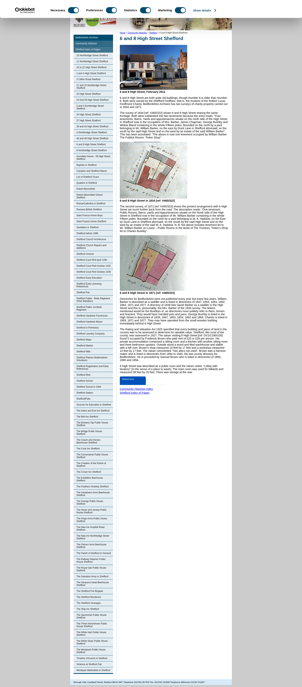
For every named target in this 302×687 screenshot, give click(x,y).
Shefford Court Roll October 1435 (93, 266)
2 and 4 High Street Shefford (91, 73)
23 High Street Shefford (88, 94)
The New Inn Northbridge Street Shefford (92, 537)
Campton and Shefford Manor (91, 171)
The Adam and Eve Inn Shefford (92, 410)
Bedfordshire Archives (87, 37)
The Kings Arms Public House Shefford (91, 520)
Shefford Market (84, 345)
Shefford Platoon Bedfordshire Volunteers (91, 359)
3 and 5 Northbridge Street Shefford (90, 107)
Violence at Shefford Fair (89, 664)
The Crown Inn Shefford (88, 472)
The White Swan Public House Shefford (92, 642)
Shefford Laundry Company (90, 333)
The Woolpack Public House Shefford (91, 651)
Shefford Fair (83, 292)
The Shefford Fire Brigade (89, 591)
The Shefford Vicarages (88, 603)
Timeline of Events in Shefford (91, 658)
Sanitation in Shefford (87, 227)
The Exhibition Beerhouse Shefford (89, 479)
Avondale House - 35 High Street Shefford (93, 157)
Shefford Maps (83, 339)
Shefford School (84, 381)
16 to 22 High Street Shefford (91, 67)
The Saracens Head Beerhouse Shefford (92, 583)
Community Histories (86, 43)
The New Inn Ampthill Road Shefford (90, 528)
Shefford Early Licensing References (89, 285)
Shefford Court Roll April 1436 (91, 260)
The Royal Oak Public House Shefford (91, 569)
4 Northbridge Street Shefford (91, 132)
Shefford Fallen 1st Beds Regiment (89, 308)
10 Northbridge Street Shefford (92, 55)
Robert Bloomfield (85, 189)
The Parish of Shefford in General (93, 553)
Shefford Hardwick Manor (89, 321)
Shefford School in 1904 (88, 386)
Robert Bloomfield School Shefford (89, 196)
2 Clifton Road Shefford (88, 79)
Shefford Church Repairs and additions (91, 246)
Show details (202, 26)
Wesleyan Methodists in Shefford (93, 670)
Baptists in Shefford (86, 165)
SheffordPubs (83, 398)
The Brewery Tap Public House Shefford (92, 424)
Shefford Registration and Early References (92, 367)
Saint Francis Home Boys (89, 215)
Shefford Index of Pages (88, 49)
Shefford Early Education (89, 277)
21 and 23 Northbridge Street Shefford (91, 86)
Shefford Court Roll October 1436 (93, 272)
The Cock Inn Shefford (88, 448)
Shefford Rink (83, 375)
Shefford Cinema (85, 254)
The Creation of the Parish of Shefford (91, 464)
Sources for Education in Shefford (93, 404)
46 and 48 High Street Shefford (92, 138)
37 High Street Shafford (88, 120)
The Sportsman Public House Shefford (91, 616)
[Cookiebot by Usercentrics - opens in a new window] (25, 26)
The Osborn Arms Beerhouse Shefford (91, 546)
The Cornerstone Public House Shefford (92, 456)
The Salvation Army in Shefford (92, 576)
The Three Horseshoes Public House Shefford (91, 625)
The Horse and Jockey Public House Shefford (91, 511)
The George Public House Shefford (89, 502)
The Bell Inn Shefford (87, 416)
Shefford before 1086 (87, 233)
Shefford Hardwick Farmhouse (92, 315)
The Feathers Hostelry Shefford (92, 486)
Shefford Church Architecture (91, 239)
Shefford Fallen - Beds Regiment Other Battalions (93, 299)
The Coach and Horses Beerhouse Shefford (88, 441)
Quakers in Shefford (86, 183)
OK (270, 9)
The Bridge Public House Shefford (89, 432)
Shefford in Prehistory (87, 327)
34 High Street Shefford (88, 114)
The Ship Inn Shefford (87, 609)
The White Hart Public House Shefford (91, 633)
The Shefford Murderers (88, 597)
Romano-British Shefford (89, 209)
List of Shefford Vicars (87, 177)
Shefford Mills (83, 351)
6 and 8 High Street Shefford (91, 144)
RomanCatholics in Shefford (90, 203)
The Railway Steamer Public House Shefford (91, 560)
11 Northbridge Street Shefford (92, 61)
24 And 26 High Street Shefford (92, 100)
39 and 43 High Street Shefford (92, 126)
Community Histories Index (136, 388)
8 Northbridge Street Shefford (91, 150)
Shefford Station (84, 392)
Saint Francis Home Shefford (91, 221)
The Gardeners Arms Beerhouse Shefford (93, 494)
